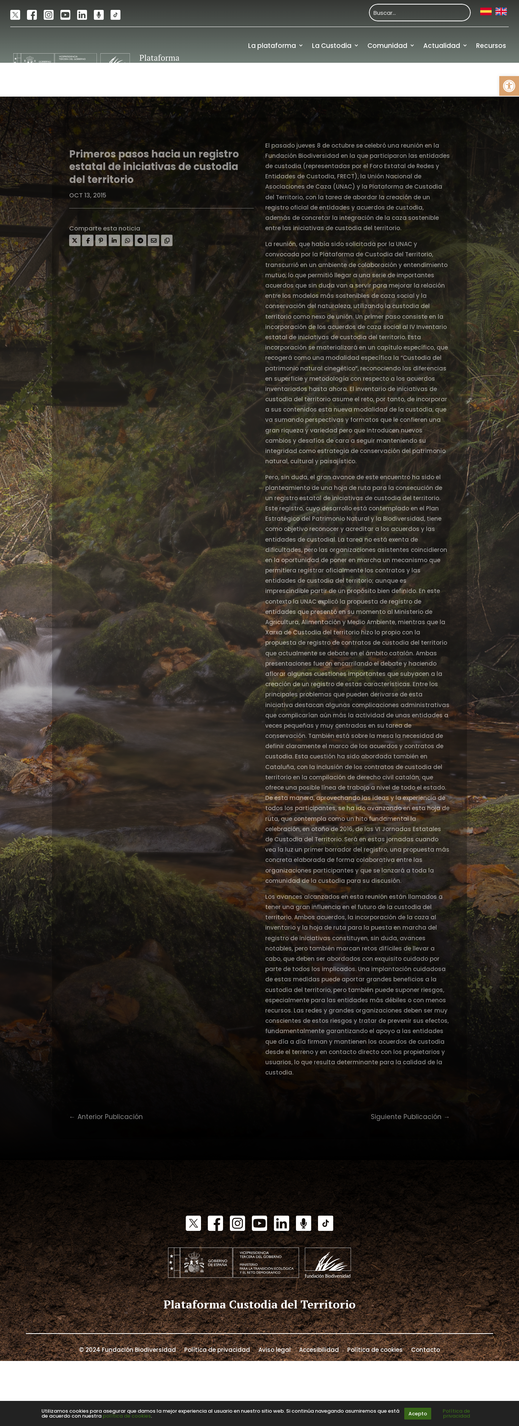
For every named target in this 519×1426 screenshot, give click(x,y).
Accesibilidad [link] (319, 1349)
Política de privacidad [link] (217, 1349)
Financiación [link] (485, 79)
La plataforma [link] (272, 45)
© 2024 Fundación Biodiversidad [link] (127, 1349)
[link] (509, 86)
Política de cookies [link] (375, 1349)
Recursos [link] (491, 45)
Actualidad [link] (441, 45)
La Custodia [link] (331, 45)
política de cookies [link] (127, 1416)
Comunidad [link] (387, 45)
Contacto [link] (425, 1349)
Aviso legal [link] (274, 1349)
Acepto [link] (417, 1413)
